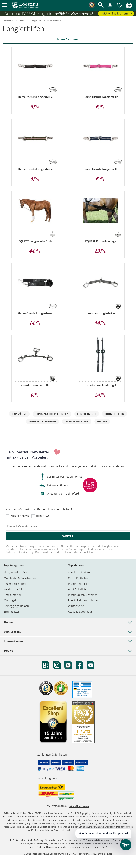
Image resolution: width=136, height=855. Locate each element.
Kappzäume (19, 414)
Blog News (42, 516)
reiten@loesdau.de (79, 806)
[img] (129, 7)
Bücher (102, 421)
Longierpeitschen (77, 421)
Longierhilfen (114, 414)
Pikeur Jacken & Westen (83, 595)
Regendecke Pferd (15, 584)
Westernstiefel (13, 589)
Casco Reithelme (78, 578)
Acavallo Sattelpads (80, 611)
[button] (5, 5)
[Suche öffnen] (101, 5)
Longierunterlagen (42, 421)
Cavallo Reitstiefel (79, 572)
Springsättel (11, 611)
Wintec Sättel (76, 606)
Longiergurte (86, 414)
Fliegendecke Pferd (16, 572)
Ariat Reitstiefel (77, 589)
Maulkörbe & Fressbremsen (21, 578)
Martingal (10, 600)
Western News (20, 516)
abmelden (86, 552)
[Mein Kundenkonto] (110, 7)
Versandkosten (53, 840)
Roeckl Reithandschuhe (83, 600)
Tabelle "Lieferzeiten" (95, 847)
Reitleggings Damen (16, 606)
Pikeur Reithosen (78, 584)
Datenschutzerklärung (20, 552)
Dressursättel (12, 595)
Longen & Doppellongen (52, 414)
